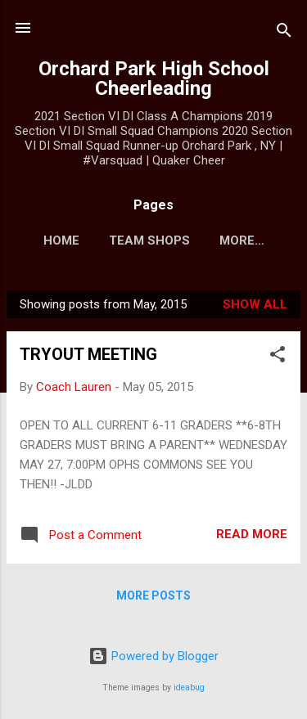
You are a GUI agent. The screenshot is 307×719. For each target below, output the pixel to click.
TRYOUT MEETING (88, 354)
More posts (153, 595)
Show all (255, 304)
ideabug (189, 687)
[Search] (284, 33)
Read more (251, 534)
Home (61, 240)
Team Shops (149, 240)
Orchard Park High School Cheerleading (153, 78)
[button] (277, 357)
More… (241, 240)
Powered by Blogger (153, 656)
